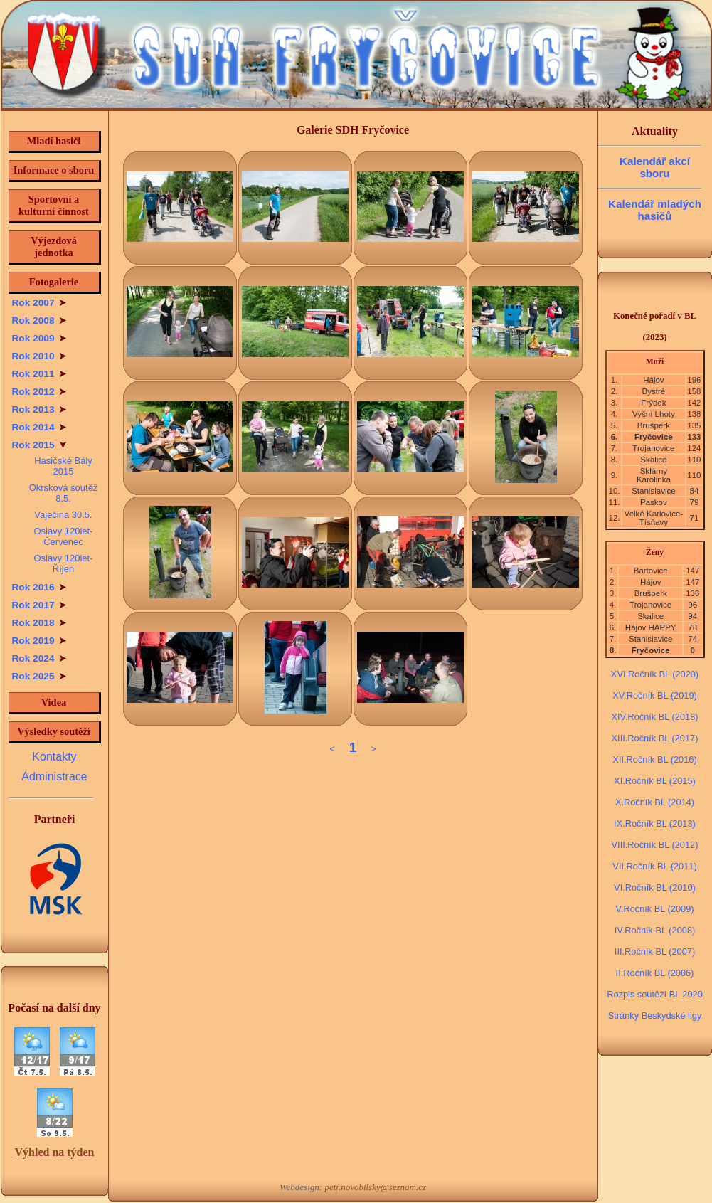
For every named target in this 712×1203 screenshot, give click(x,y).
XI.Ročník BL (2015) (655, 780)
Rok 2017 (39, 605)
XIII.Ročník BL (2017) (655, 738)
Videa (53, 702)
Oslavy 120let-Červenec (63, 536)
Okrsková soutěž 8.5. (63, 493)
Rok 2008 (39, 320)
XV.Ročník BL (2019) (654, 695)
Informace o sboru (54, 170)
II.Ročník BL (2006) (655, 973)
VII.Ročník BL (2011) (654, 866)
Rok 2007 (39, 302)
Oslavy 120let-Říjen (63, 563)
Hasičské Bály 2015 (63, 466)
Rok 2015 (39, 445)
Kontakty (54, 757)
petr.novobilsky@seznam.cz (375, 1187)
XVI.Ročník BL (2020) (654, 674)
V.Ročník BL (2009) (654, 908)
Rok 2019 (39, 640)
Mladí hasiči (54, 141)
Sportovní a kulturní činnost (53, 205)
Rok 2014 (39, 427)
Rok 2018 (39, 623)
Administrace (54, 776)
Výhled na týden (54, 1152)
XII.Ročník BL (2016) (654, 759)
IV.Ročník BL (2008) (655, 930)
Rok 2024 (39, 658)
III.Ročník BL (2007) (655, 951)
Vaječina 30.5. (63, 514)
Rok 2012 (39, 391)
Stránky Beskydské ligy (655, 1015)
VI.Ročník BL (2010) (655, 887)
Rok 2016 (39, 587)
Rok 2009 (39, 338)
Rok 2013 (39, 409)
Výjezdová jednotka (54, 246)
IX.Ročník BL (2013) (655, 823)
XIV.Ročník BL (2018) (654, 716)
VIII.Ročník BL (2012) (655, 844)
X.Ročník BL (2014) (654, 802)
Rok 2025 (39, 676)
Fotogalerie (54, 281)
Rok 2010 (39, 356)
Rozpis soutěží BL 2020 (655, 994)
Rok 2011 (39, 374)
